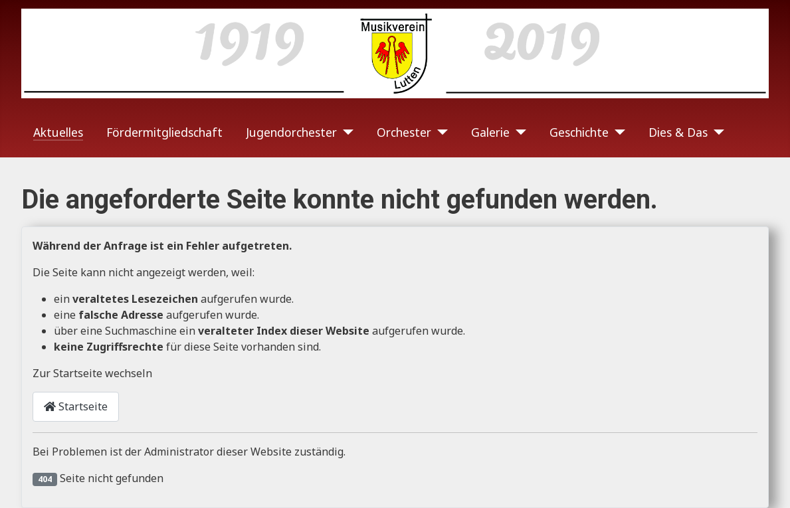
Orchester (404, 132)
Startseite (76, 406)
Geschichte (579, 132)
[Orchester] (439, 132)
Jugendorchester (291, 132)
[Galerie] (518, 132)
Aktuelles (58, 132)
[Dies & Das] (716, 132)
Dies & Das (678, 132)
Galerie (490, 132)
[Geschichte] (617, 132)
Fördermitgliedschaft (164, 132)
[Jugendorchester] (345, 132)
